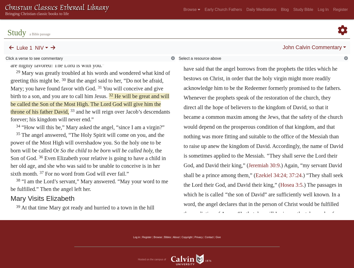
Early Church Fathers (223, 9)
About (176, 237)
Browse (191, 9)
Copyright (187, 237)
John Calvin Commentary (312, 47)
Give (218, 237)
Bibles (167, 237)
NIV (39, 48)
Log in (136, 237)
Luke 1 (24, 48)
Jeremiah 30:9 (264, 165)
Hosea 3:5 (291, 185)
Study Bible (303, 9)
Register (340, 9)
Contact (209, 237)
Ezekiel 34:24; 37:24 (279, 175)
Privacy (199, 237)
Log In (323, 9)
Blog (285, 9)
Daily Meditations (261, 9)
